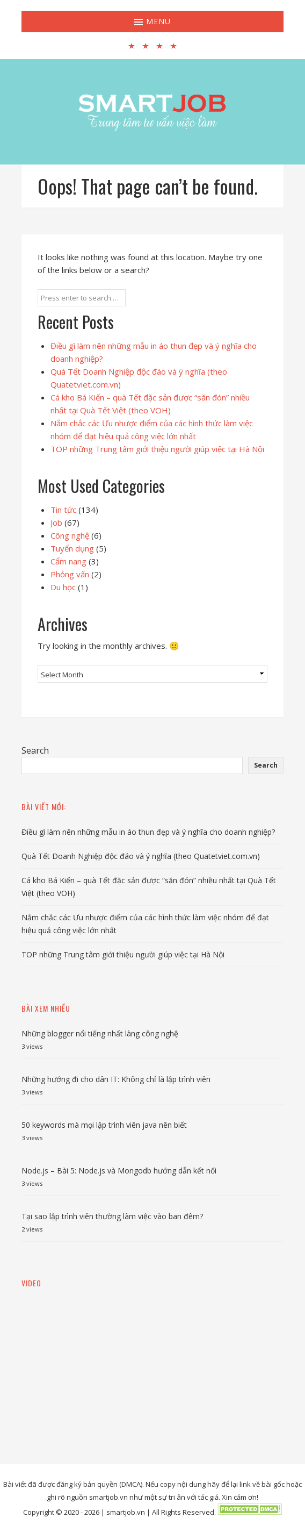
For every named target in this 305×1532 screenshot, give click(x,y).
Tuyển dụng (72, 548)
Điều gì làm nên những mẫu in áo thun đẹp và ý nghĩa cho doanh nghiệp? (148, 832)
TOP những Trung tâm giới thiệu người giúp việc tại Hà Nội (157, 448)
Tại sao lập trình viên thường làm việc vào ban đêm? (112, 1216)
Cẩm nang (68, 561)
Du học (63, 587)
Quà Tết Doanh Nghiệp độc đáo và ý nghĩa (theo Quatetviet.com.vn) (140, 856)
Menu (152, 21)
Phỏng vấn (69, 574)
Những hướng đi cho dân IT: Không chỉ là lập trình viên (115, 1079)
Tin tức (63, 509)
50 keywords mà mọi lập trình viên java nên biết (104, 1125)
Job (56, 522)
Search (35, 750)
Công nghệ (69, 535)
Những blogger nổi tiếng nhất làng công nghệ (99, 1033)
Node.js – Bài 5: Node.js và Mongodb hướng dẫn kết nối (118, 1170)
